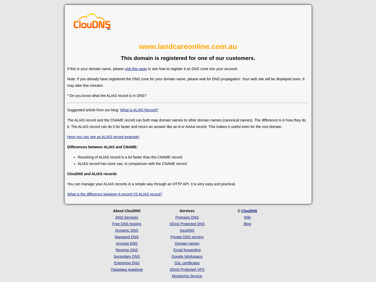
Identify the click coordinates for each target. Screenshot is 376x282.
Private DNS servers (187, 237)
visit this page (136, 69)
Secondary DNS (127, 256)
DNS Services (126, 217)
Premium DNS (187, 217)
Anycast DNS (127, 243)
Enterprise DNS (126, 263)
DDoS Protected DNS (187, 224)
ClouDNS (249, 211)
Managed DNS (127, 237)
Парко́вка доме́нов (127, 269)
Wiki (247, 217)
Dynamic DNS (126, 230)
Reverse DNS (127, 250)
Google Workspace (187, 256)
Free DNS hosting (126, 224)
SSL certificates (187, 263)
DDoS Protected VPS (187, 269)
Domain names (187, 243)
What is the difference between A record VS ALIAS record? (114, 194)
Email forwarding (187, 250)
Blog (247, 224)
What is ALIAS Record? (139, 110)
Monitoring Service (187, 276)
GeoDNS (187, 230)
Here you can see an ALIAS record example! (103, 137)
